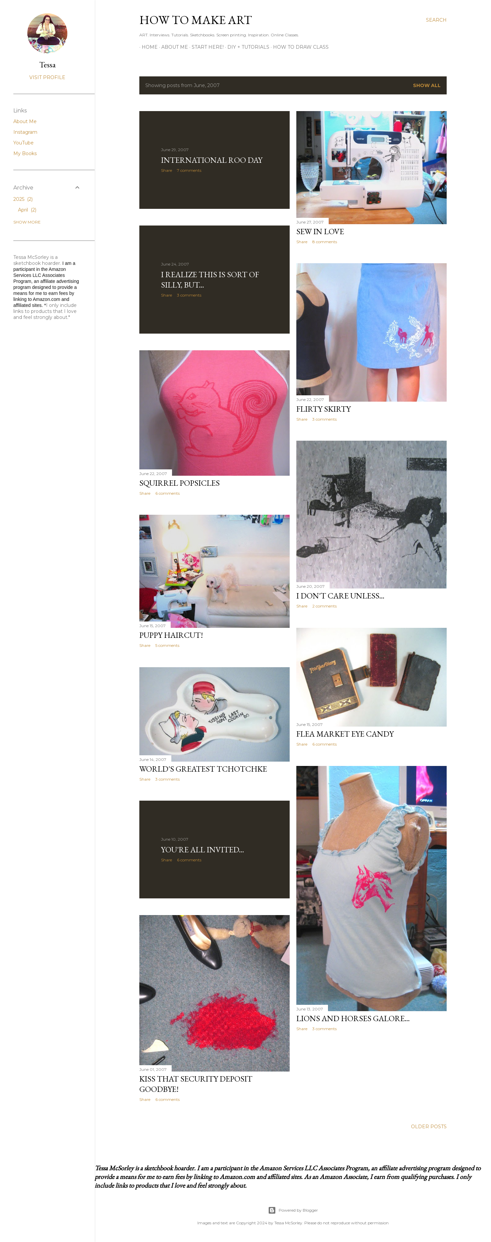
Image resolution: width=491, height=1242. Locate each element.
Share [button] (166, 170)
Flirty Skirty (323, 409)
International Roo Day (211, 160)
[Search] (436, 20)
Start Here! (205, 47)
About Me (172, 47)
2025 (23, 199)
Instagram (25, 132)
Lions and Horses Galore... (353, 1018)
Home (147, 47)
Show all (427, 85)
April (27, 210)
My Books (25, 153)
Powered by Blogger (293, 1210)
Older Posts (429, 1127)
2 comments (324, 605)
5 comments (167, 645)
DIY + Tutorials (246, 47)
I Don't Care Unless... (340, 595)
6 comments (167, 493)
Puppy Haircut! (171, 635)
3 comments (189, 295)
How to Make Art (195, 20)
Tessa (47, 64)
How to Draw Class (298, 47)
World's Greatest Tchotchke (203, 769)
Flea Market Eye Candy (345, 734)
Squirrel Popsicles (179, 483)
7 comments (189, 170)
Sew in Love (320, 231)
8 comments (324, 241)
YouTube (23, 143)
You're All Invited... (202, 849)
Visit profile (47, 77)
